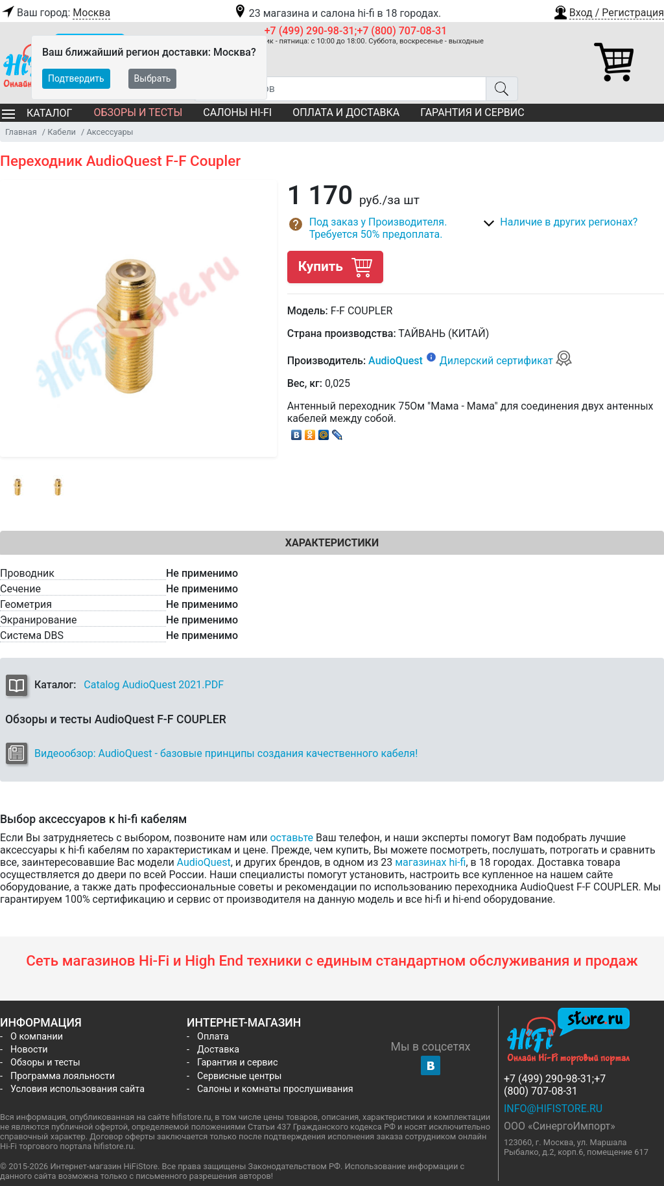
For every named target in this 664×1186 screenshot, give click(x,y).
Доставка (218, 1049)
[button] (608, 11)
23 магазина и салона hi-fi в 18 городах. (337, 13)
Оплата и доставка (345, 112)
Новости (29, 1049)
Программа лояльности (62, 1076)
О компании (36, 1036)
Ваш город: (55, 12)
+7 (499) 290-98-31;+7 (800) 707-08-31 (356, 31)
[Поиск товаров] (340, 88)
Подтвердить (76, 78)
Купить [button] (335, 267)
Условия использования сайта (77, 1089)
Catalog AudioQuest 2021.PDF (154, 685)
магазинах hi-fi (430, 862)
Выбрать (152, 78)
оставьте (291, 837)
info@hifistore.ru (553, 1108)
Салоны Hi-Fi (237, 112)
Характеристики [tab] (332, 543)
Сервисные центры (239, 1076)
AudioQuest (395, 361)
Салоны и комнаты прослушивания (275, 1089)
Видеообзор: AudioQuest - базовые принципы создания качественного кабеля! (226, 753)
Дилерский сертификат (506, 361)
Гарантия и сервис (472, 112)
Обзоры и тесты (137, 112)
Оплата (213, 1036)
